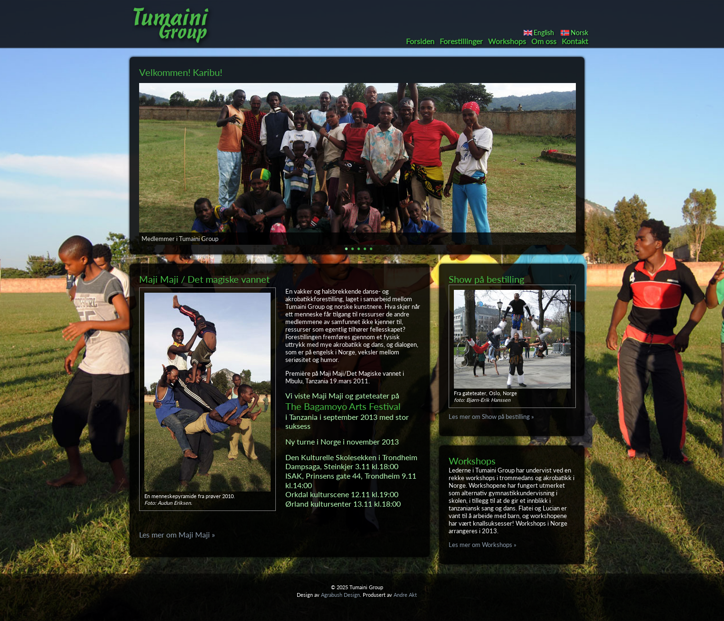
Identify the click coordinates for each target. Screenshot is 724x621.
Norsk (579, 32)
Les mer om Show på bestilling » (491, 416)
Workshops (507, 41)
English (544, 32)
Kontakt (575, 41)
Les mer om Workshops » (483, 544)
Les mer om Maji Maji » (177, 534)
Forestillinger (461, 41)
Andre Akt (405, 595)
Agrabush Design (340, 595)
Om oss (543, 41)
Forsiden (420, 41)
